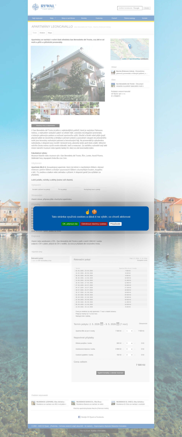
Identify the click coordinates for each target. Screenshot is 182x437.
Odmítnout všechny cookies (94, 224)
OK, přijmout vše (70, 224)
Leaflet (124, 59)
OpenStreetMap (134, 59)
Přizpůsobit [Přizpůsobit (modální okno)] (115, 224)
